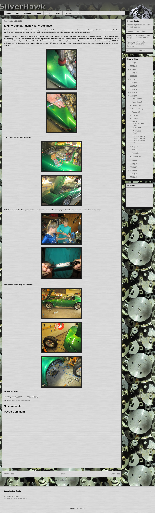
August (135, 112)
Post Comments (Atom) (66, 480)
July (134, 115)
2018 (132, 89)
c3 (10, 400)
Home (8, 13)
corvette (18, 400)
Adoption (27, 13)
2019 (132, 86)
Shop (39, 13)
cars (13, 400)
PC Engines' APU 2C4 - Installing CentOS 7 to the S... (139, 139)
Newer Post (9, 474)
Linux (48, 13)
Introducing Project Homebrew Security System (138, 26)
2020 (132, 83)
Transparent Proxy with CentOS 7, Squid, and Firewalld (136, 44)
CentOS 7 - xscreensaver (136, 50)
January (135, 156)
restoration (26, 400)
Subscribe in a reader (11, 496)
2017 (132, 92)
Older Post (115, 474)
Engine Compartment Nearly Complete (138, 124)
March (134, 153)
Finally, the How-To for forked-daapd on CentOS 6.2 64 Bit (138, 37)
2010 (132, 177)
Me (17, 13)
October (135, 105)
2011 (132, 174)
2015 (132, 161)
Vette (58, 13)
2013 (132, 167)
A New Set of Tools (136, 132)
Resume (68, 13)
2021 (132, 79)
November (136, 102)
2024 (132, 69)
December (136, 99)
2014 (132, 164)
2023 (132, 73)
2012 (132, 170)
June (134, 118)
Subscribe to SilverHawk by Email (15, 499)
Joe (12, 397)
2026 (132, 63)
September (136, 109)
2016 (132, 96)
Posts (79, 13)
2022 (132, 76)
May (134, 146)
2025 (132, 66)
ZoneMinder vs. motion (136, 31)
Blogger (81, 508)
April (134, 150)
